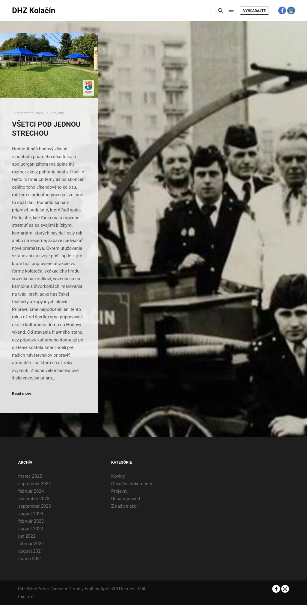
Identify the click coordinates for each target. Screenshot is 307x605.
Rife (22, 589)
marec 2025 (30, 476)
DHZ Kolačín (33, 10)
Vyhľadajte (254, 11)
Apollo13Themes (117, 589)
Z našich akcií (125, 506)
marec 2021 (30, 558)
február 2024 (31, 491)
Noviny (118, 476)
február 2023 (31, 521)
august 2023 (30, 513)
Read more (21, 393)
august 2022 (30, 528)
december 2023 (33, 498)
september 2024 (34, 483)
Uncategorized (125, 498)
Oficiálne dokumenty (131, 483)
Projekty (57, 113)
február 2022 (31, 543)
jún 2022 (27, 536)
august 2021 (30, 551)
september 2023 (34, 506)
